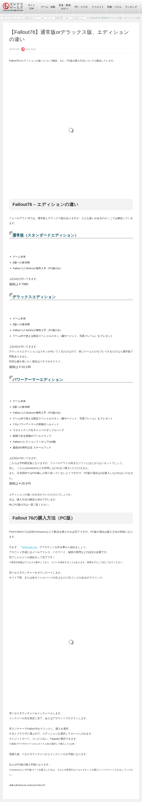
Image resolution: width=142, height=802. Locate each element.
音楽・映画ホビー (65, 7)
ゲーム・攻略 (48, 6)
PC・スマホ (81, 6)
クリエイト (98, 6)
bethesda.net (29, 547)
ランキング (131, 6)
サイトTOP (31, 7)
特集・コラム (114, 6)
